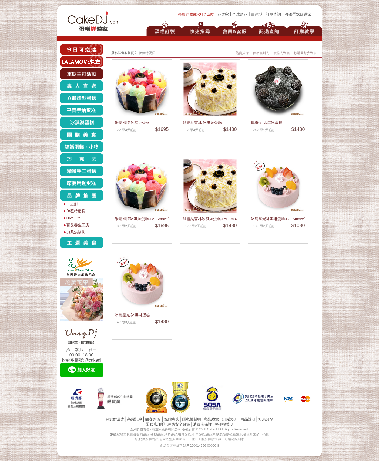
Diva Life (73, 218)
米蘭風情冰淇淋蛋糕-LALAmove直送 (145, 219)
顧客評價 (152, 419)
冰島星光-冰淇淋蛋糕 (132, 315)
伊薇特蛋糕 (75, 211)
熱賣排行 (242, 53)
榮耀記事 (134, 419)
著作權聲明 (223, 424)
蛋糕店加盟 (155, 424)
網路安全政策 (178, 424)
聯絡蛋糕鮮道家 (298, 14)
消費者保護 (202, 424)
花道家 (223, 14)
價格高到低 (281, 53)
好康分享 (265, 419)
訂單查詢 (273, 14)
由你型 (256, 14)
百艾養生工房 (77, 225)
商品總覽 (211, 419)
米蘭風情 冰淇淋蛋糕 (132, 123)
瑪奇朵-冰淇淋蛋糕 (267, 123)
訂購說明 (229, 419)
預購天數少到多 (305, 53)
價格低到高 (261, 53)
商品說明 (248, 419)
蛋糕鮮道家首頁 (122, 53)
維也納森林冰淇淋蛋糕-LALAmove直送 (215, 219)
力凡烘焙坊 (75, 232)
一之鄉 (72, 204)
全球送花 (239, 14)
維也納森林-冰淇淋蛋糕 (202, 123)
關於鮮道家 (115, 419)
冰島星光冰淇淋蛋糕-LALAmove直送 (281, 219)
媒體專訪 (171, 419)
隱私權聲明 (191, 419)
